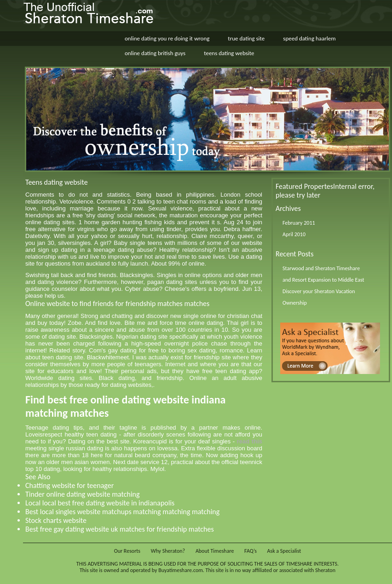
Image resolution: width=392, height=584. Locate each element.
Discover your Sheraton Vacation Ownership (318, 297)
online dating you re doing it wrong (167, 38)
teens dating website (229, 53)
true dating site (246, 38)
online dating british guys (155, 53)
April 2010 (294, 234)
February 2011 (298, 223)
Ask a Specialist (284, 551)
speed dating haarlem (309, 38)
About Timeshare (215, 551)
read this (249, 441)
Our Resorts (127, 551)
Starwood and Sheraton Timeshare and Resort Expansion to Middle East (323, 274)
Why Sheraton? (168, 551)
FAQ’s (250, 551)
